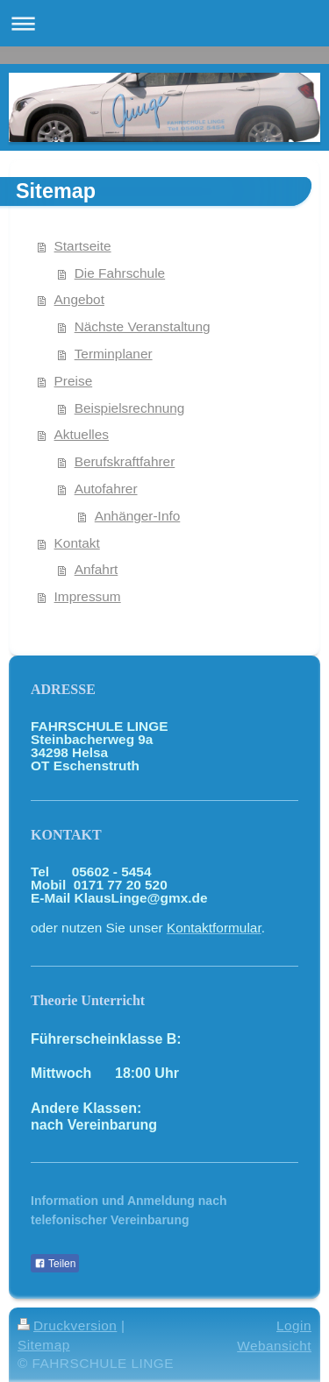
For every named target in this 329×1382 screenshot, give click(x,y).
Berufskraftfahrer (125, 461)
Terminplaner (114, 353)
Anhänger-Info (138, 515)
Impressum (87, 596)
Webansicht (274, 1345)
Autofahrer (106, 488)
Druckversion (67, 1325)
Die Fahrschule (120, 273)
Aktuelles (81, 434)
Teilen (54, 1264)
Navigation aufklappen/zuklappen (164, 23)
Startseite (82, 245)
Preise (73, 380)
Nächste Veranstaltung (143, 326)
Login (293, 1325)
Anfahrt (96, 569)
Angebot (79, 299)
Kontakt (77, 542)
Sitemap (44, 1344)
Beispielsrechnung (130, 407)
